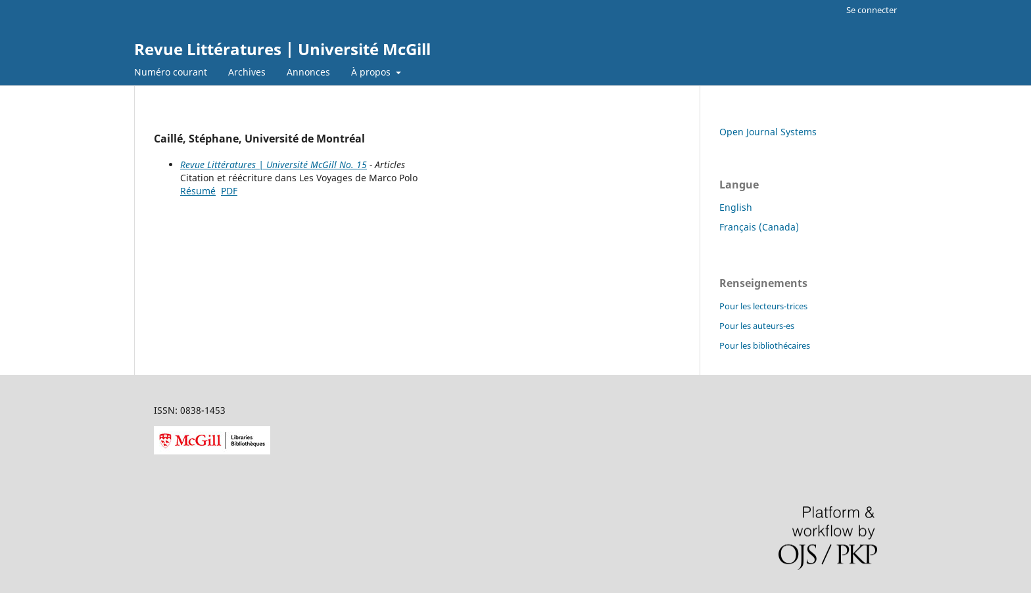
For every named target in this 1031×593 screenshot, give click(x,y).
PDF (229, 191)
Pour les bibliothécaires (764, 345)
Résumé (198, 191)
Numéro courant (170, 72)
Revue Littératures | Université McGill (282, 49)
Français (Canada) (759, 227)
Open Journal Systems (768, 131)
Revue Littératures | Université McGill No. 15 (273, 164)
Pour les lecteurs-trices (763, 306)
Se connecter (871, 10)
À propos (372, 72)
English (735, 207)
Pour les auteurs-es (756, 326)
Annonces (308, 72)
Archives (247, 72)
